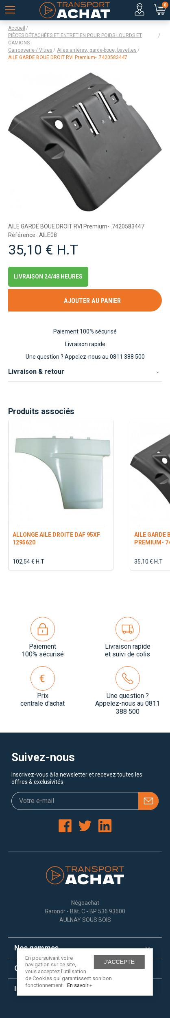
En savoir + (79, 985)
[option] (61, 495)
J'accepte (119, 962)
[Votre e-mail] (85, 801)
